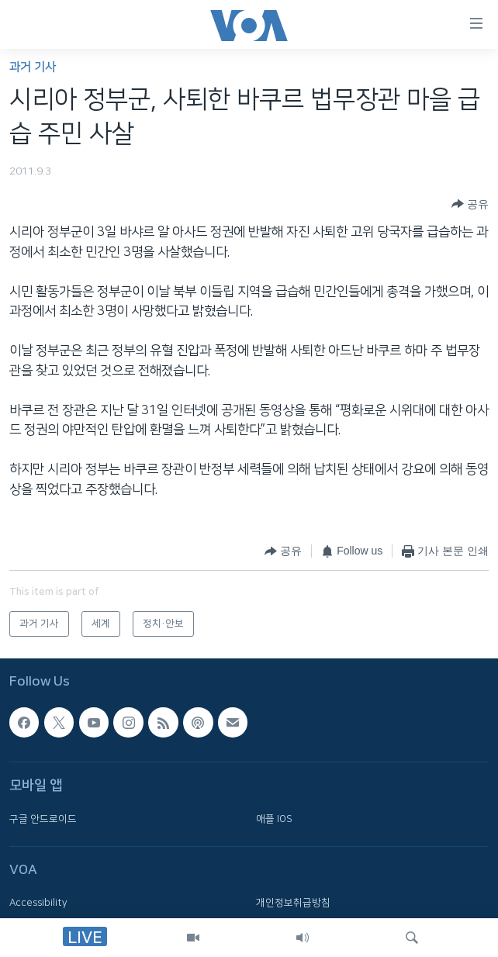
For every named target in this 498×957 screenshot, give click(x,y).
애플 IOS (274, 819)
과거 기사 (32, 67)
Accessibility (38, 903)
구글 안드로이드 (43, 819)
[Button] (470, 204)
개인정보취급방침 (293, 903)
